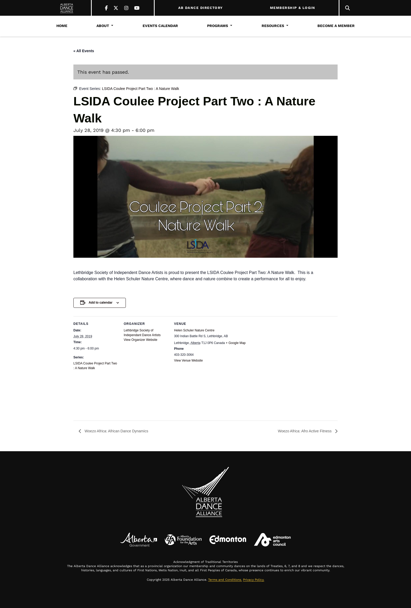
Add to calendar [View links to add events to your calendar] (100, 302)
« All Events (83, 51)
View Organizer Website (140, 340)
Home (61, 26)
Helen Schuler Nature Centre (194, 330)
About (102, 26)
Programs (217, 26)
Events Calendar (160, 26)
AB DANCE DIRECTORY (200, 8)
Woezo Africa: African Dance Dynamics (116, 431)
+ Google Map (236, 343)
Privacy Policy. (253, 580)
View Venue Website (188, 360)
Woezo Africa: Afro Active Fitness (305, 431)
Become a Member (336, 26)
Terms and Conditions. (225, 580)
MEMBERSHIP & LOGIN (292, 8)
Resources (273, 26)
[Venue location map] (244, 391)
